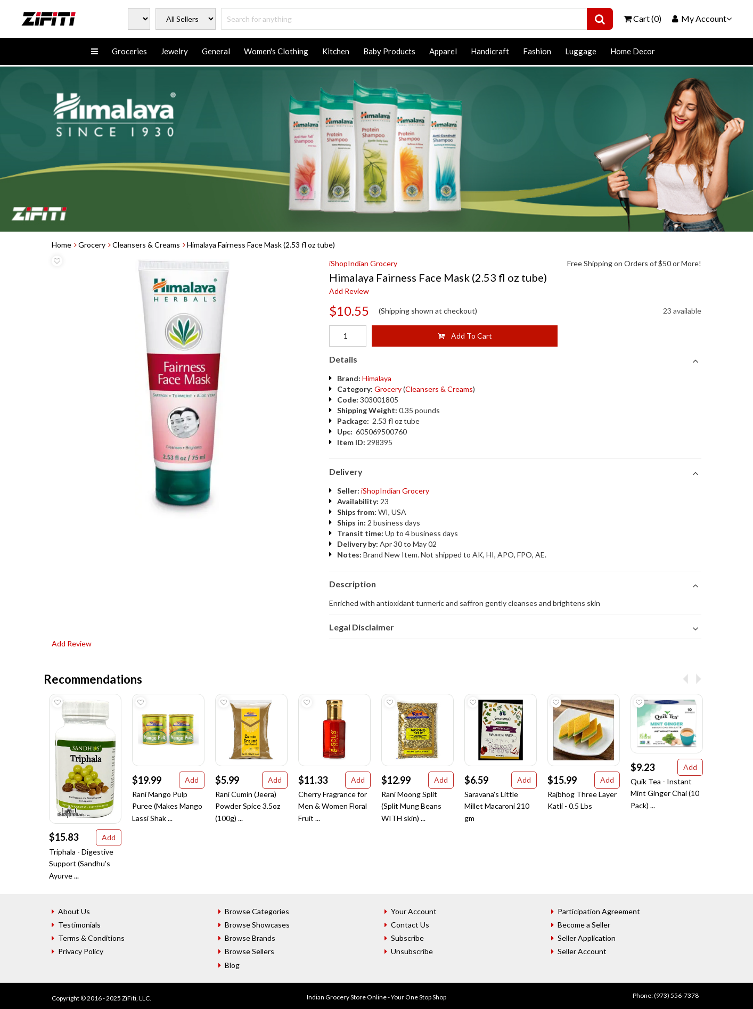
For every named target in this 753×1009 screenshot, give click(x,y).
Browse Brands (250, 937)
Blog (232, 965)
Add (109, 837)
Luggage (580, 51)
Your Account (414, 911)
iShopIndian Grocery (363, 263)
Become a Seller (584, 924)
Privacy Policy (80, 951)
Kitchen (335, 51)
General (216, 51)
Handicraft (490, 51)
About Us (74, 911)
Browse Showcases (257, 924)
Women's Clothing (276, 51)
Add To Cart (465, 335)
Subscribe (407, 937)
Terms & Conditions (91, 937)
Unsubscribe (412, 951)
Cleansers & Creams (146, 244)
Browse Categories (257, 911)
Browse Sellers (249, 951)
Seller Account (582, 951)
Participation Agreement (599, 911)
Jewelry (174, 51)
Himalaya (376, 378)
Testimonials (79, 924)
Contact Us (410, 924)
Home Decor (632, 51)
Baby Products (389, 51)
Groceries (129, 51)
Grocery (91, 244)
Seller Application (587, 937)
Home (61, 244)
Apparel (443, 51)
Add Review (349, 291)
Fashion (537, 51)
